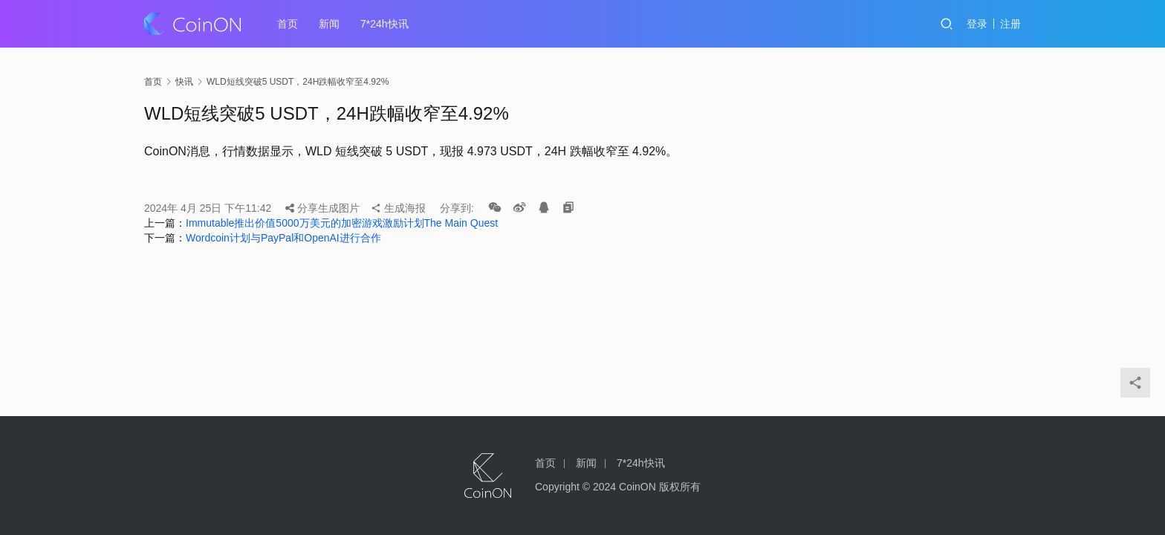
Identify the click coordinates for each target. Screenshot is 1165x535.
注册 (1010, 24)
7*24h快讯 (384, 24)
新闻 (329, 24)
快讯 (184, 82)
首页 (287, 24)
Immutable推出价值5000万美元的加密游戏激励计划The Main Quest (342, 223)
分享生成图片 (322, 208)
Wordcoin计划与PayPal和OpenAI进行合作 (283, 238)
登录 (977, 24)
